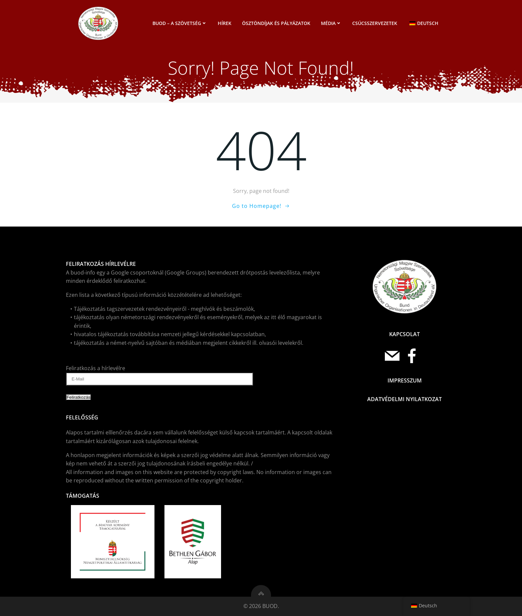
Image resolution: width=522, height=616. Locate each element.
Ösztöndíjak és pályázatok (276, 23)
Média (331, 23)
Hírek (224, 23)
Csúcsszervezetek (374, 23)
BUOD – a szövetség (179, 23)
